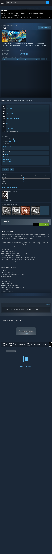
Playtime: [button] (42, 352)
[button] (44, 225)
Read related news (7, 160)
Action (7, 139)
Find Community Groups (9, 165)
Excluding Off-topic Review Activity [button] (28, 352)
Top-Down (37, 60)
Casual (11, 139)
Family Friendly (18, 60)
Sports (18, 139)
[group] (26, 353)
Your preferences (16, 323)
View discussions (7, 162)
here (30, 310)
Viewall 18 (44, 211)
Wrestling (11, 60)
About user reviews (6, 323)
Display (44, 345)
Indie (15, 139)
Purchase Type (11, 345)
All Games (3, 26)
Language (20, 345)
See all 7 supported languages (9, 188)
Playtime (36, 345)
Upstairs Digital (24, 54)
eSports (43, 60)
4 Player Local (26, 60)
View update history (8, 157)
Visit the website (8, 148)
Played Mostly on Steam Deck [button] (9, 354)
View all (47, 305)
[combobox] (26, 2)
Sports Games (10, 26)
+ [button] (46, 60)
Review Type (4, 345)
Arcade (32, 60)
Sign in (3, 101)
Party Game (5, 60)
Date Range (28, 345)
